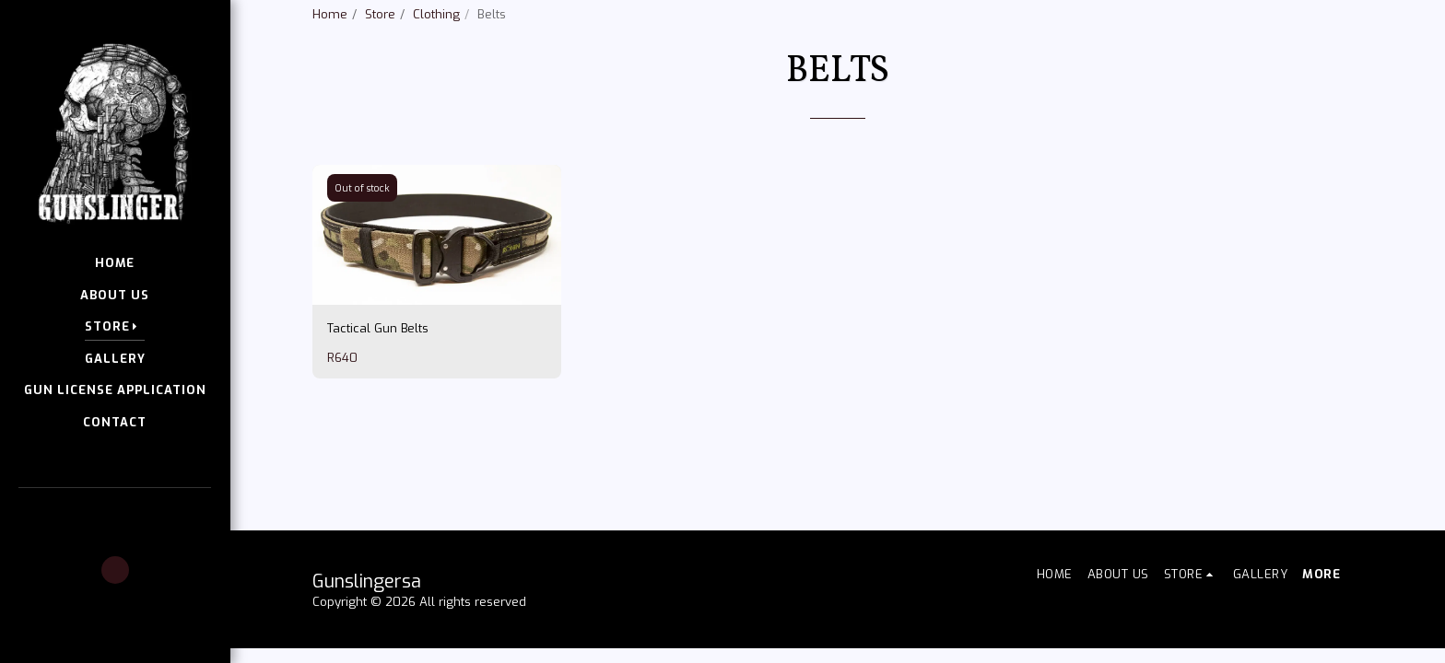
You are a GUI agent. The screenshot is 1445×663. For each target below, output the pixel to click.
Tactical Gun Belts (378, 374)
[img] (436, 282)
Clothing (436, 14)
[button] (114, 514)
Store (380, 14)
